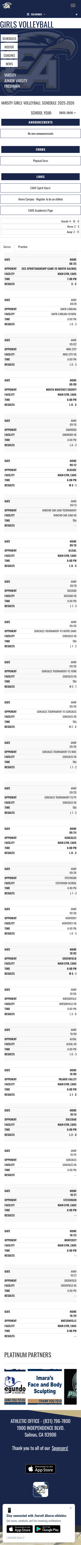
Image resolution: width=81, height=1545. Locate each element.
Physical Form (40, 160)
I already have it (15, 1537)
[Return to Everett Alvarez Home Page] (6, 5)
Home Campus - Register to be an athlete (40, 199)
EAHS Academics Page (40, 210)
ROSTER (9, 46)
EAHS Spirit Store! (40, 188)
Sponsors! (60, 1447)
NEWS (9, 63)
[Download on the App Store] (19, 1529)
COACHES (9, 55)
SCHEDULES (9, 38)
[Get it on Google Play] (48, 1529)
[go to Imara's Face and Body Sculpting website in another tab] (46, 1387)
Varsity (10, 75)
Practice (22, 246)
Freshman (12, 86)
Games (7, 246)
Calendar (36, 14)
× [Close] (71, 1507)
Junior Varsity (15, 80)
